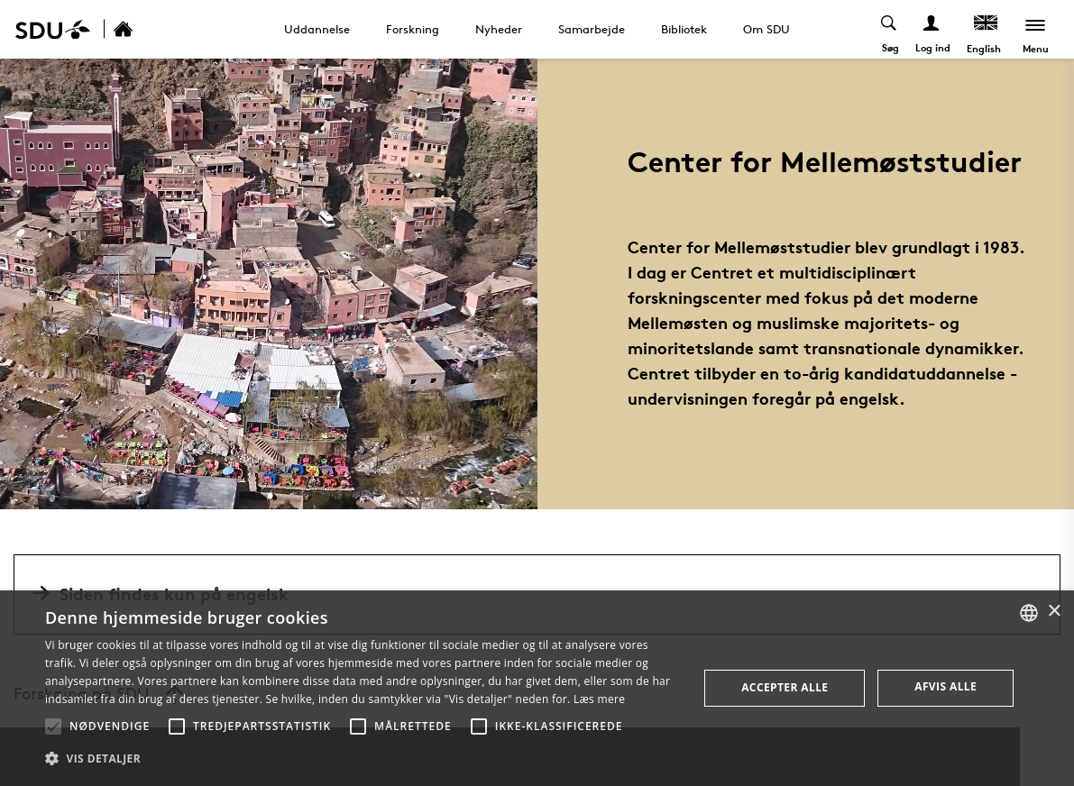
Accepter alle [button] (784, 687)
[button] (53, 726)
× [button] (1053, 611)
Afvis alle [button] (945, 686)
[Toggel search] (889, 29)
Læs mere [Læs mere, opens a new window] (599, 699)
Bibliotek (684, 29)
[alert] (537, 688)
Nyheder (498, 29)
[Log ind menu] (932, 29)
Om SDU (766, 29)
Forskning (412, 29)
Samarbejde (591, 29)
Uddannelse (317, 29)
